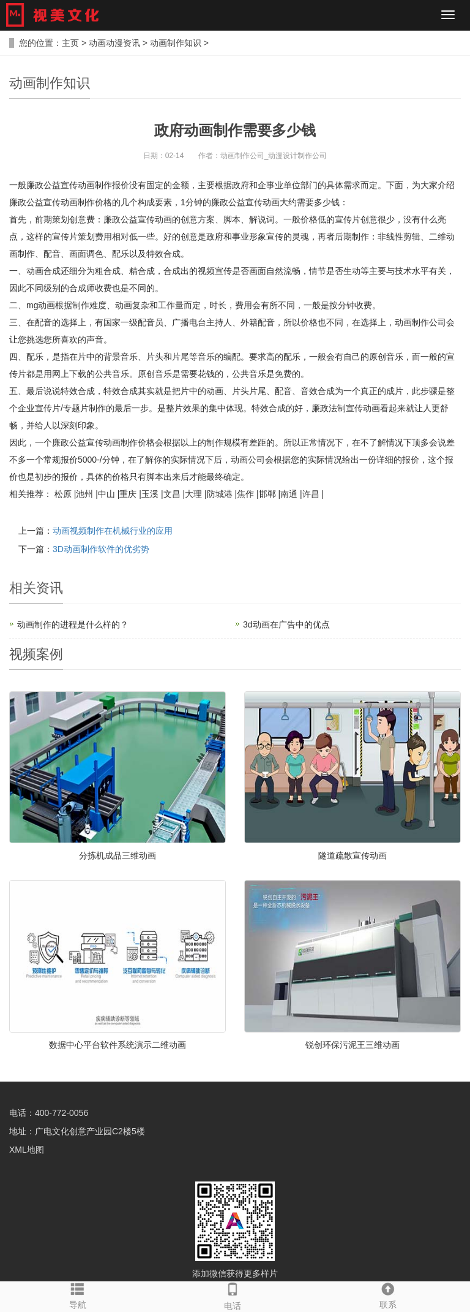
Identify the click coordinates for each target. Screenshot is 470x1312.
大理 (193, 494)
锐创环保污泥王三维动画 (352, 1045)
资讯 (49, 588)
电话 (232, 1296)
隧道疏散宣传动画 (352, 855)
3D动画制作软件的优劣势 (101, 549)
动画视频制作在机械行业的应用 (113, 531)
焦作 (245, 494)
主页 (70, 43)
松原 (63, 494)
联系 (387, 1295)
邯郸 (267, 494)
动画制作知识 (175, 43)
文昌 (172, 494)
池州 (84, 494)
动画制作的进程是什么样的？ (73, 624)
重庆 (127, 494)
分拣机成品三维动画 (117, 855)
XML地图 (26, 1150)
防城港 (220, 494)
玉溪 (150, 494)
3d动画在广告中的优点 (286, 624)
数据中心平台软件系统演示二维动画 (117, 1045)
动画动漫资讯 (114, 43)
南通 (288, 494)
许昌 (310, 494)
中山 (106, 494)
